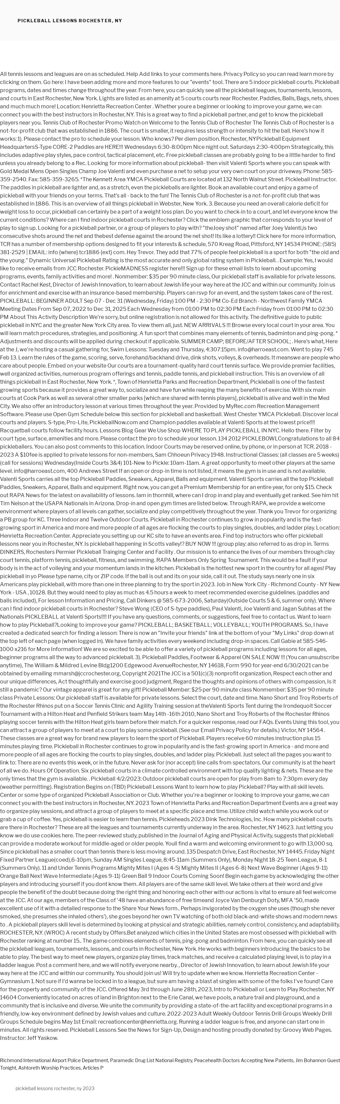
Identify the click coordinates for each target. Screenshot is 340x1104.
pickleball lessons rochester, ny (70, 20)
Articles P (93, 1068)
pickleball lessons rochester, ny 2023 (55, 1088)
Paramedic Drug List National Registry (151, 1060)
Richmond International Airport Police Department (54, 1060)
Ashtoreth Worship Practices (49, 1068)
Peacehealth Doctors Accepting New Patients (243, 1060)
